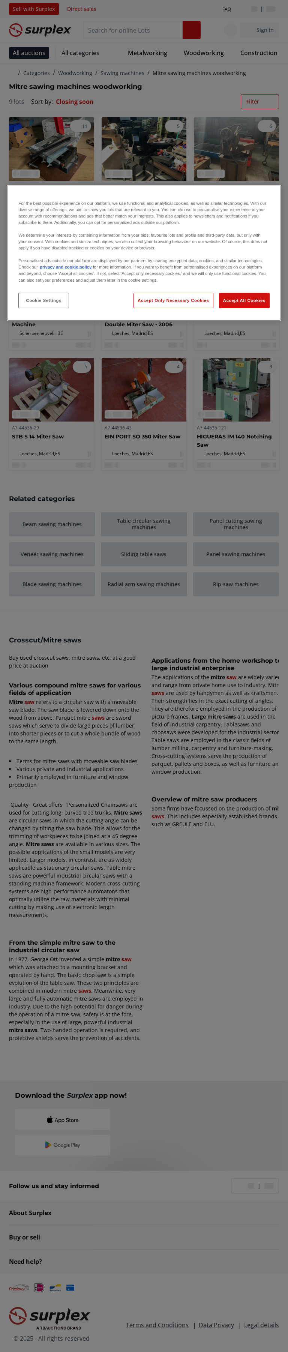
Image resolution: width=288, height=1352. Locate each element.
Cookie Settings (44, 300)
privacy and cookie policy (66, 267)
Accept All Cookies (244, 300)
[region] (144, 253)
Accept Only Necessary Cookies (173, 300)
